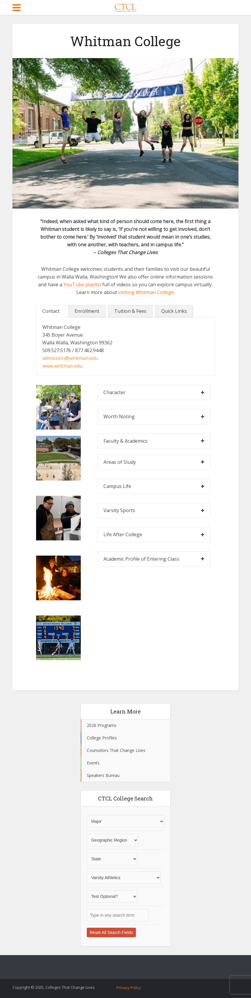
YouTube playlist (82, 284)
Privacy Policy (129, 987)
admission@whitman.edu (70, 358)
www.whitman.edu (62, 366)
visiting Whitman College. (146, 292)
